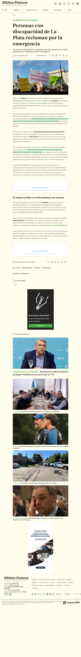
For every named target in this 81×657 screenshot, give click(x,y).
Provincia (35, 588)
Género (70, 582)
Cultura (52, 582)
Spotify (50, 594)
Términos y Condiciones (58, 594)
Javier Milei (42, 103)
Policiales (58, 10)
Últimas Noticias (31, 10)
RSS (78, 594)
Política (45, 10)
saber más (40, 325)
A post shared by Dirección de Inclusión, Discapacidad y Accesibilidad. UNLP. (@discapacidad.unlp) (40, 190)
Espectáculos (43, 582)
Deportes (35, 582)
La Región (71, 10)
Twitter (38, 594)
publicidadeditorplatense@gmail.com (48, 601)
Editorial (67, 585)
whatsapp (41, 594)
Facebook (36, 594)
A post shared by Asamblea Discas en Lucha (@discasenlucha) (40, 253)
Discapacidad (27, 268)
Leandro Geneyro (14, 585)
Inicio (14, 15)
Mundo (41, 585)
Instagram (33, 594)
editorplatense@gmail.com (26, 601)
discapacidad (17, 101)
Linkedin (53, 594)
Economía (35, 585)
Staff (75, 594)
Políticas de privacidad (67, 594)
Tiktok (44, 594)
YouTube (47, 594)
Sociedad (59, 585)
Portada (16, 10)
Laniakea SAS (14, 583)
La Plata (37, 268)
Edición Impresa (50, 585)
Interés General (61, 582)
